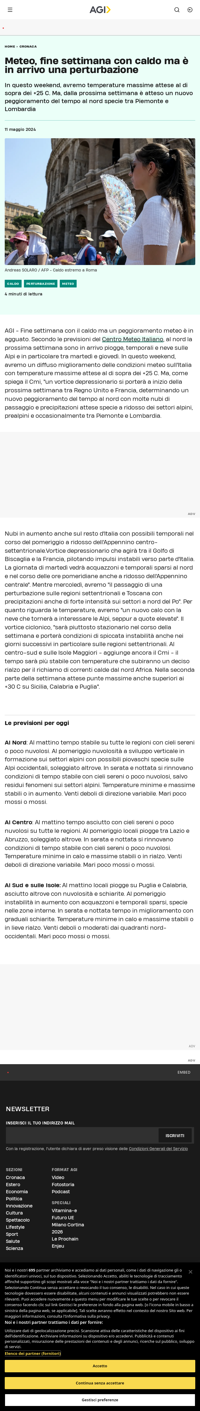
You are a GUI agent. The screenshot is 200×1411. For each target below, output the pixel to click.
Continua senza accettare (100, 1383)
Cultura (14, 1213)
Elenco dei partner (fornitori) (33, 1350)
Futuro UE (63, 1217)
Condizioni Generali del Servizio (158, 1148)
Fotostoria (63, 1184)
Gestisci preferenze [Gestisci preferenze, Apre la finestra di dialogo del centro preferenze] (100, 1399)
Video (58, 1177)
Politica (14, 1199)
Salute (13, 1241)
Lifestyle (15, 1227)
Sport (12, 1234)
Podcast (61, 1191)
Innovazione (19, 1206)
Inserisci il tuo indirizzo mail (40, 1123)
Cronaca (28, 46)
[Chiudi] (190, 1271)
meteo (68, 284)
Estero (13, 1184)
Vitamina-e (64, 1210)
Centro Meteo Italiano (132, 339)
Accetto (100, 1365)
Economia (17, 1191)
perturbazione (40, 284)
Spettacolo (18, 1220)
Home (10, 46)
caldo (13, 284)
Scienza (14, 1248)
